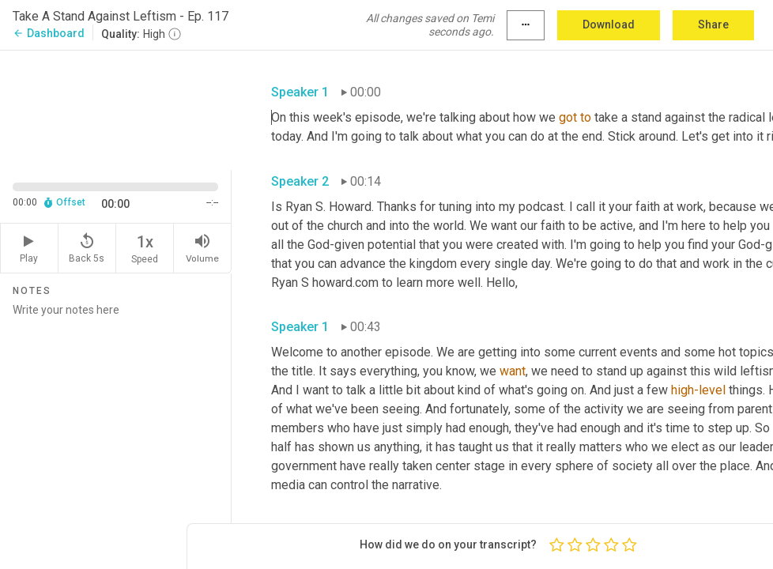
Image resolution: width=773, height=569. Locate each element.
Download (609, 24)
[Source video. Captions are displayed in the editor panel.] (116, 109)
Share (713, 24)
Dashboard (49, 33)
